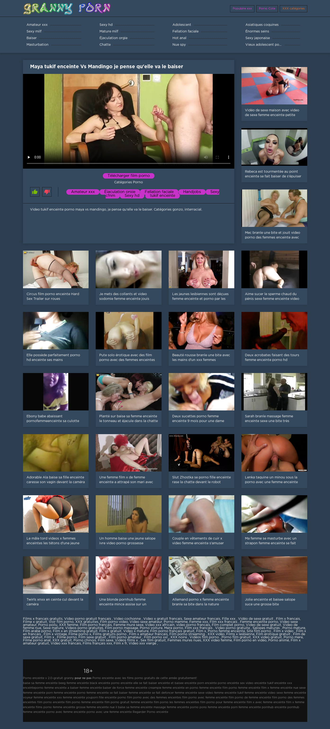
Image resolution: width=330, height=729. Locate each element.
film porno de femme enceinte (250, 697)
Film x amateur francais (148, 634)
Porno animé (278, 640)
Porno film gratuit (236, 637)
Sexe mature (53, 628)
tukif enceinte (162, 196)
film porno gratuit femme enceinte (128, 702)
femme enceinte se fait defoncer (151, 693)
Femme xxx (198, 622)
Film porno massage (121, 628)
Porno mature (293, 628)
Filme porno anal (37, 640)
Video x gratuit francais (162, 618)
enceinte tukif (263, 683)
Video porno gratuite (233, 628)
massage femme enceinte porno (176, 707)
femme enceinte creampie (143, 688)
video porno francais (193, 625)
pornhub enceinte (274, 707)
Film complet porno (228, 625)
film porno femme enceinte (85, 702)
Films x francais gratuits (43, 618)
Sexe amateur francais (202, 618)
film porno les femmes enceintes (176, 702)
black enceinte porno (105, 683)
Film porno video (114, 622)
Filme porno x (79, 634)
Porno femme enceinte (226, 631)
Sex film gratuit (153, 640)
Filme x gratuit (35, 622)
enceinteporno (33, 688)
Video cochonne (128, 618)
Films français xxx (97, 643)
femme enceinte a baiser (61, 688)
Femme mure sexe (128, 625)
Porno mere (293, 637)
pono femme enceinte (214, 707)
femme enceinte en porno (180, 688)
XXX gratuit (62, 640)
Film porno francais (96, 625)
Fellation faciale (159, 192)
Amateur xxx (83, 192)
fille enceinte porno (112, 697)
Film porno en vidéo (250, 640)
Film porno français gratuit (172, 631)
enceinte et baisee (171, 683)
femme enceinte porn (38, 693)
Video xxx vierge (143, 643)
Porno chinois (84, 640)
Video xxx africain (160, 625)
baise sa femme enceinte (40, 683)
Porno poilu (47, 625)
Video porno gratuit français (88, 618)
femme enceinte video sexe (263, 693)
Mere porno (173, 628)
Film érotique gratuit (273, 634)
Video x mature (136, 631)
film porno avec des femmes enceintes (154, 697)
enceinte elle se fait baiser (139, 683)
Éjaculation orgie (119, 192)
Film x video (284, 631)
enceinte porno (215, 683)
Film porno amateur (125, 637)
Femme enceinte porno (259, 622)
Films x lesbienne (240, 634)
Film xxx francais (224, 622)
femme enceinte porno (70, 693)
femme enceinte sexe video (194, 693)
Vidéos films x (127, 640)
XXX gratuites (86, 622)
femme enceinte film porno (218, 688)
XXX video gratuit (267, 637)
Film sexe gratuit (92, 637)
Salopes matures (267, 628)
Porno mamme (176, 622)
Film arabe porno (37, 631)
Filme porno (67, 637)
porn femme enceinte (246, 707)
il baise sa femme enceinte (134, 707)
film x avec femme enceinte (266, 702)
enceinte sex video (240, 683)
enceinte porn (194, 683)
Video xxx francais (66, 643)
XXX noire (179, 637)
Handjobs (192, 192)
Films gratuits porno (110, 634)
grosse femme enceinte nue (95, 707)
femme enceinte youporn (80, 697)
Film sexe (105, 640)
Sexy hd (132, 196)
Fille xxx (229, 618)
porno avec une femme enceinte (109, 712)
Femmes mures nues (184, 640)
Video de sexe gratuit (263, 625)
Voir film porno (61, 622)
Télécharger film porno (129, 176)
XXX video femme (217, 640)
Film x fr (120, 643)
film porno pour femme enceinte (223, 702)
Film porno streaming (187, 634)
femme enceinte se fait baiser (107, 693)
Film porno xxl (156, 637)
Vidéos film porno (205, 637)
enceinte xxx (283, 683)
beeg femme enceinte (74, 683)
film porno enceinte (51, 702)
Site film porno (259, 631)
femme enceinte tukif (229, 693)
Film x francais (288, 618)
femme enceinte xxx (48, 697)
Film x (201, 631)
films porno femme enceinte (55, 707)
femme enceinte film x (253, 688)
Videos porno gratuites (84, 628)
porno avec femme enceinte (66, 712)
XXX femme (68, 625)
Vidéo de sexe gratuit (256, 618)
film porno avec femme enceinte (205, 697)
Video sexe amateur (146, 622)
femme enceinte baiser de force (102, 688)
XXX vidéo (216, 634)
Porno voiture (151, 628)
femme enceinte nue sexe (288, 688)
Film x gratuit (110, 631)
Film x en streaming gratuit (75, 631)
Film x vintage (55, 634)
